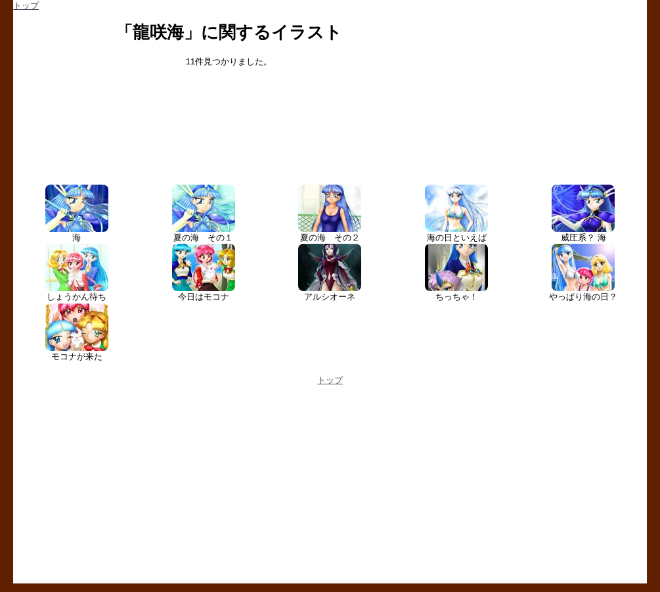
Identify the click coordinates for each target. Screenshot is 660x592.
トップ (26, 6)
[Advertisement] (171, 489)
